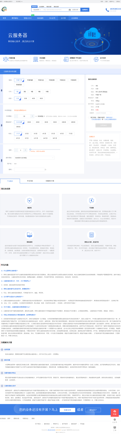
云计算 (63, 18)
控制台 (118, 1)
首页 (4, 18)
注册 (106, 1)
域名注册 (48, 6)
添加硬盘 (41, 116)
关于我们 (38, 424)
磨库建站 (15, 18)
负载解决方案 (50, 181)
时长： (11, 133)
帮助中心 (56, 424)
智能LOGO (27, 18)
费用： (93, 110)
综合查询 (37, 10)
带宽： (93, 101)
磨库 (8, 418)
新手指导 (65, 424)
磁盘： (93, 92)
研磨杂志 (25, 418)
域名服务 (40, 18)
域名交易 (56, 6)
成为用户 (93, 410)
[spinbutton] (24, 116)
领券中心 (112, 1)
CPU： (11, 91)
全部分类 (76, 10)
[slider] (49, 150)
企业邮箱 (74, 18)
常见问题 (30, 181)
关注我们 (19, 1)
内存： (11, 98)
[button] (16, 116)
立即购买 (103, 125)
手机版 (82, 424)
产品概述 (10, 181)
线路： (93, 95)
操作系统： (9, 157)
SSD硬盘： (9, 116)
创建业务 (67, 410)
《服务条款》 (109, 117)
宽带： (11, 150)
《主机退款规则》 (96, 119)
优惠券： (92, 113)
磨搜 (33, 418)
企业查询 (41, 6)
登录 (102, 1)
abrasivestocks (51, 430)
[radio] (19, 80)
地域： (11, 80)
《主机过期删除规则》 (110, 119)
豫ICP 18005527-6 (60, 432)
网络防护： (9, 122)
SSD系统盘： (9, 110)
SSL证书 (52, 18)
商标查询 (34, 6)
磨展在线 (16, 418)
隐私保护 (74, 424)
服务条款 (47, 424)
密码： (11, 169)
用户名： (10, 163)
